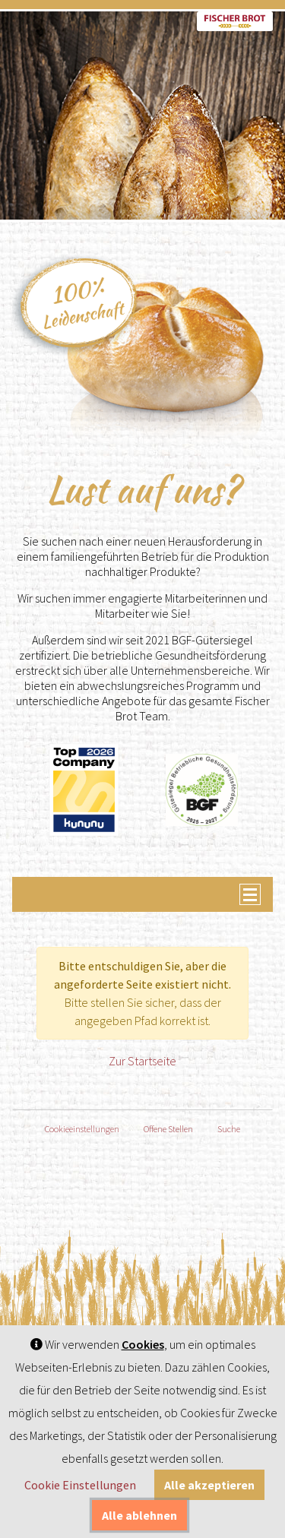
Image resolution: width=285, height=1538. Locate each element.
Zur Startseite (142, 1060)
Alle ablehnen (139, 1515)
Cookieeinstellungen (82, 1129)
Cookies (143, 1344)
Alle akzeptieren (209, 1484)
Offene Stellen (168, 1129)
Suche (228, 1129)
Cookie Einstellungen (80, 1484)
